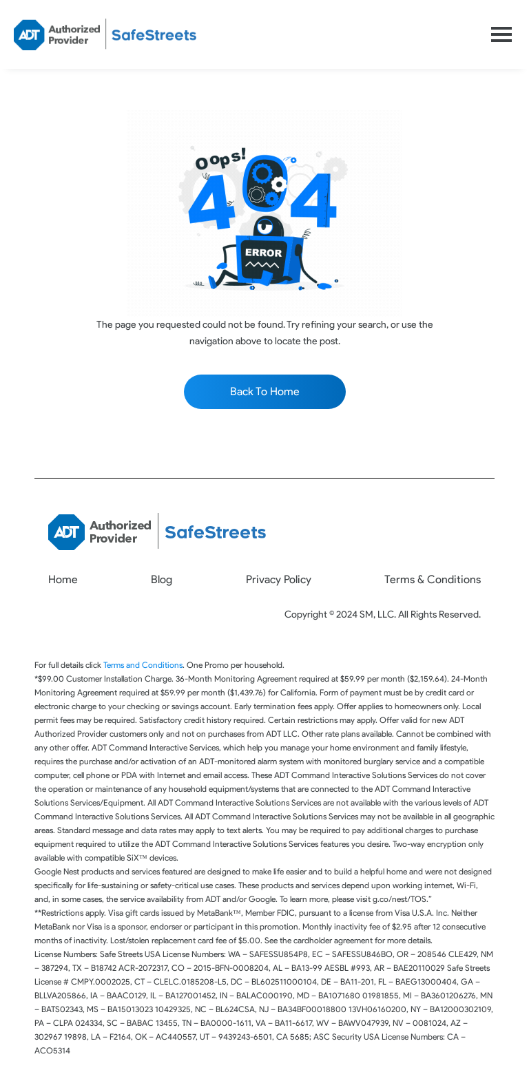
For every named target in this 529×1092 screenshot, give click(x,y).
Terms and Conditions (143, 665)
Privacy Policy (278, 579)
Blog (161, 579)
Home (63, 579)
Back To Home (265, 391)
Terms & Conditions (432, 579)
